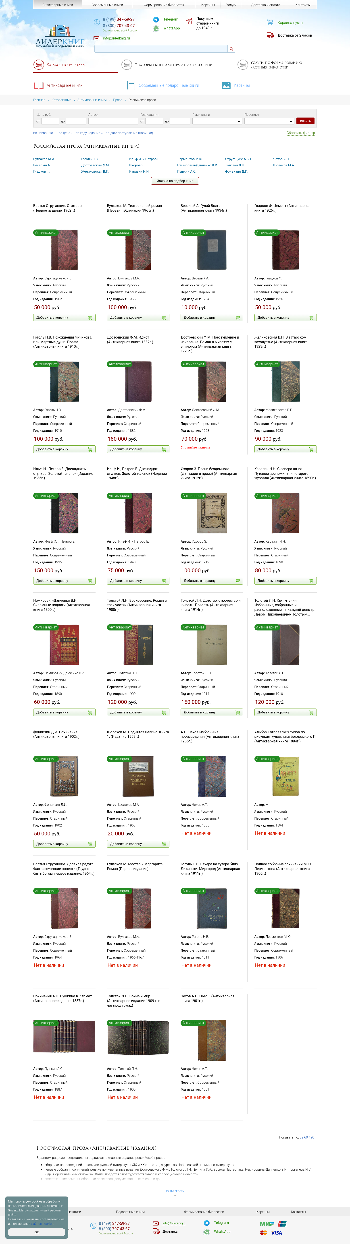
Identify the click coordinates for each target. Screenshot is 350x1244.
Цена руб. (43, 115)
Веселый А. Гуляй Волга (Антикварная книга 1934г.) (204, 208)
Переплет (251, 115)
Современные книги (107, 5)
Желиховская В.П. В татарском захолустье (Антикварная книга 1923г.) (281, 342)
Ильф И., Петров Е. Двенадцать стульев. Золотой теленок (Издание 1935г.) (63, 473)
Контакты (302, 5)
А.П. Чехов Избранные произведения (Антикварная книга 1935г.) (210, 737)
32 (302, 1137)
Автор (93, 115)
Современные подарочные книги (162, 85)
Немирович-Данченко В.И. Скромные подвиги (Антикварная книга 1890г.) (61, 605)
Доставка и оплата (265, 5)
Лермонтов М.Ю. (190, 159)
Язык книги (201, 115)
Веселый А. (42, 165)
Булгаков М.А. (44, 159)
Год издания (149, 115)
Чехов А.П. (281, 159)
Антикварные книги (58, 85)
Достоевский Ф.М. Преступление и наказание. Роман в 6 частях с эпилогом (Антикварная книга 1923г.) (210, 344)
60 (306, 1137)
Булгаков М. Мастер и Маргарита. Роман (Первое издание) (135, 866)
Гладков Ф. (41, 171)
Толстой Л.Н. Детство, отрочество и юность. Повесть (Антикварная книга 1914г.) (211, 605)
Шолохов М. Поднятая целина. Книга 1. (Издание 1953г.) (138, 734)
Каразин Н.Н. (139, 171)
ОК (36, 1232)
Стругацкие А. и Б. (239, 159)
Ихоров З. (137, 165)
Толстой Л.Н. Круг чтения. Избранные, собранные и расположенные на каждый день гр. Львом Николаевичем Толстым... (284, 607)
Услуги (231, 5)
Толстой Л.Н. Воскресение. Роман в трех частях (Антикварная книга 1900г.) (137, 605)
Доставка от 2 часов (295, 35)
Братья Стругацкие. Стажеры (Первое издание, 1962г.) (57, 208)
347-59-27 (122, 19)
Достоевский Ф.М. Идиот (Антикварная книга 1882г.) (130, 339)
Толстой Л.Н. (235, 165)
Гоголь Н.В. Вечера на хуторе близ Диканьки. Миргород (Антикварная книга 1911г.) (210, 869)
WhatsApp (174, 28)
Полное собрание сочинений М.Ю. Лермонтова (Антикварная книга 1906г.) (283, 869)
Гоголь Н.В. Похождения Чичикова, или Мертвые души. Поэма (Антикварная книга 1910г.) (62, 342)
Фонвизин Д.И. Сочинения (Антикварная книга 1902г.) (56, 734)
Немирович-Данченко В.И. (198, 165)
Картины (236, 85)
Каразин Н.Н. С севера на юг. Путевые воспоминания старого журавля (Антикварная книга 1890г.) (285, 473)
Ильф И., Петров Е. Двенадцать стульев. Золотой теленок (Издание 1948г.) (137, 473)
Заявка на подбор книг (175, 181)
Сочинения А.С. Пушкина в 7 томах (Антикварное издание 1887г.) (62, 998)
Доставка (170, 1232)
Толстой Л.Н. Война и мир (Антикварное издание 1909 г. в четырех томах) (133, 1001)
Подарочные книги (130, 1212)
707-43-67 (122, 25)
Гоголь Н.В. (90, 159)
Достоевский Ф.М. (95, 165)
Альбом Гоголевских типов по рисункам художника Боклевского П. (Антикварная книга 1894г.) (285, 737)
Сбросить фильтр (301, 133)
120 (311, 1137)
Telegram (173, 19)
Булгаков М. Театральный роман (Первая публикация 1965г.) (134, 208)
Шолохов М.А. (284, 165)
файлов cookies (42, 1223)
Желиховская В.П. (95, 171)
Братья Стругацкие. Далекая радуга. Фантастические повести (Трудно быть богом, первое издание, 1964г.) (63, 869)
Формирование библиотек (164, 5)
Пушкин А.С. (187, 171)
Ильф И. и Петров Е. (145, 159)
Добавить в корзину (64, 318)
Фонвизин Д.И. (237, 171)
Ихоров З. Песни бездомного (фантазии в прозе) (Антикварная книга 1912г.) (209, 473)
